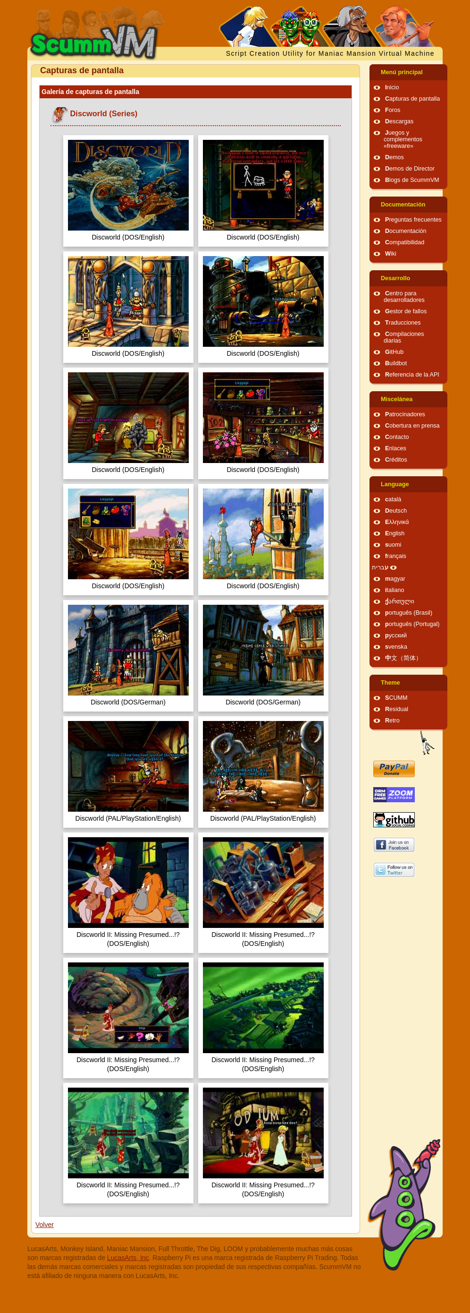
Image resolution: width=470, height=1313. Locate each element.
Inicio (392, 87)
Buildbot (396, 363)
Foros (392, 110)
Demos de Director (410, 168)
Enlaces (395, 448)
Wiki (390, 253)
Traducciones (403, 322)
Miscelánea (396, 399)
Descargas (399, 121)
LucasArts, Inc (128, 1258)
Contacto (397, 437)
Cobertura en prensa (412, 425)
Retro (392, 720)
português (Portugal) (412, 624)
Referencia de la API (412, 374)
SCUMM (396, 698)
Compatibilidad (404, 242)
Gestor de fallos (406, 311)
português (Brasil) (408, 612)
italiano (394, 590)
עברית (380, 567)
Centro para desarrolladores (404, 296)
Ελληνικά (397, 522)
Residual (396, 709)
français (395, 556)
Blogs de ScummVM (412, 180)
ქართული (399, 601)
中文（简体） (403, 658)
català (393, 499)
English (394, 533)
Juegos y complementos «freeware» (403, 139)
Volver (44, 1224)
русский (396, 635)
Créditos (396, 459)
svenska (396, 647)
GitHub (394, 352)
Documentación (403, 204)
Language (395, 484)
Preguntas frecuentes (413, 219)
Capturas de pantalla (412, 98)
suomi (393, 544)
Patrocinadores (405, 414)
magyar (395, 578)
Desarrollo (395, 278)
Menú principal (402, 72)
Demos (394, 157)
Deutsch (396, 510)
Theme (390, 682)
